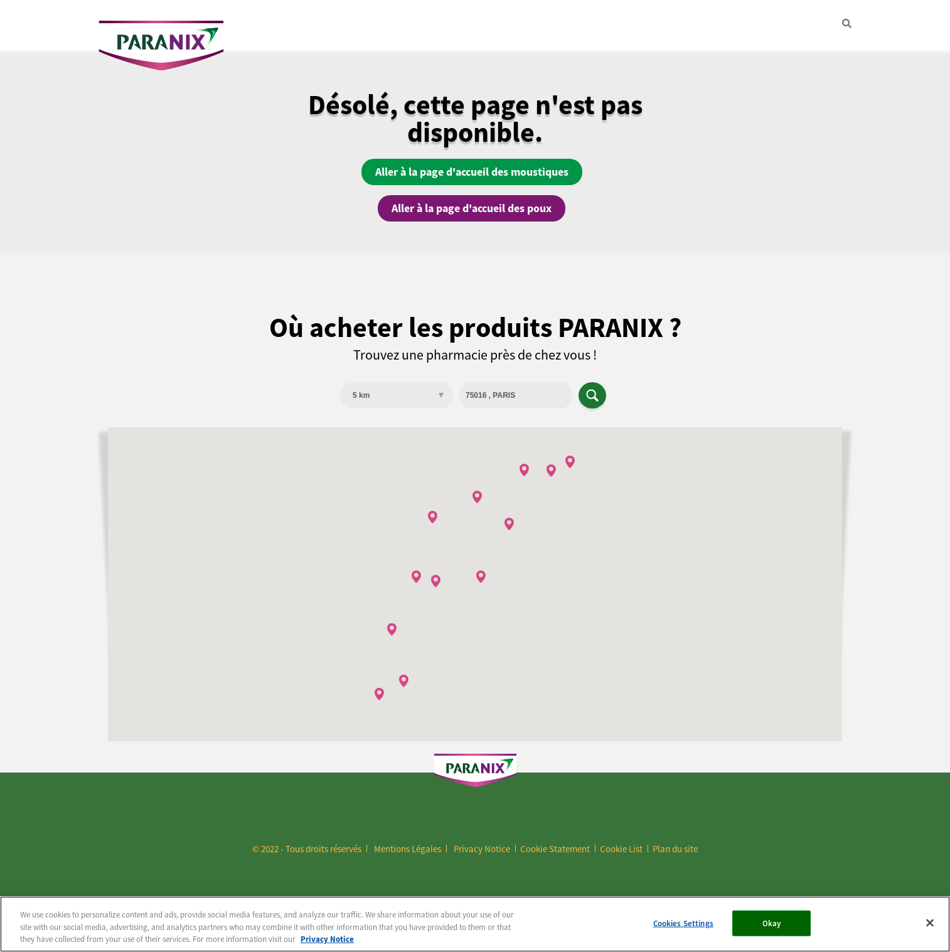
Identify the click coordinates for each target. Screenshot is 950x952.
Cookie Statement (555, 849)
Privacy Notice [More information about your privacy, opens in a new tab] (327, 939)
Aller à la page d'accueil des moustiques (471, 171)
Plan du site (675, 849)
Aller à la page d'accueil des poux (472, 208)
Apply (592, 395)
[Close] (930, 922)
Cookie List (621, 849)
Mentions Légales (407, 849)
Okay (771, 922)
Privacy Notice (482, 849)
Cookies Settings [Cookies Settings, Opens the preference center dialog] (683, 922)
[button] (435, 581)
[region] (475, 924)
